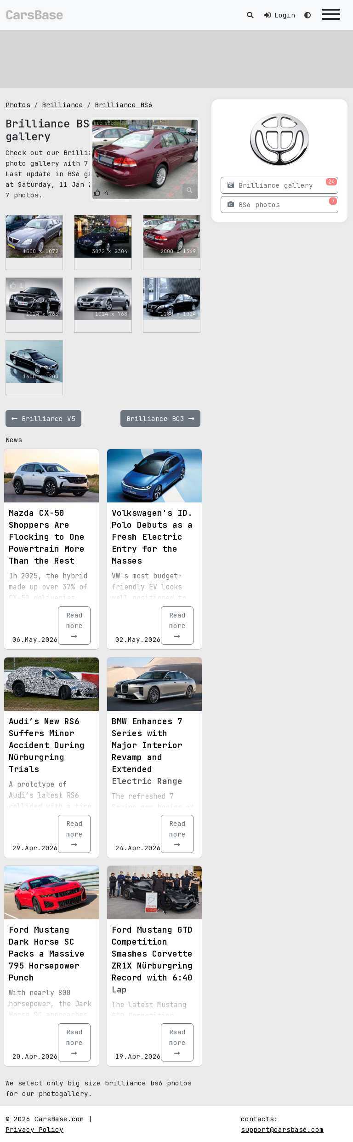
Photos (18, 104)
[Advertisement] (176, 57)
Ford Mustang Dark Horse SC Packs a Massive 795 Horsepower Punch (47, 953)
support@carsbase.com (282, 1129)
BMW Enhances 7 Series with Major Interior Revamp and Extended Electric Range (147, 751)
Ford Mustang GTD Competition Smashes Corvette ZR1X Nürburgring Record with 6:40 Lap (152, 959)
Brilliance (62, 104)
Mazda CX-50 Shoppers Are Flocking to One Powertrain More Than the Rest (47, 537)
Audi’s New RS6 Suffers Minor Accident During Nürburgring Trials (47, 745)
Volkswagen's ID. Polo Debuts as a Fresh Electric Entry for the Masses (152, 537)
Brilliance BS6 (124, 104)
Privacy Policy (34, 1129)
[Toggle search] (250, 15)
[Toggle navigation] (330, 15)
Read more (74, 625)
